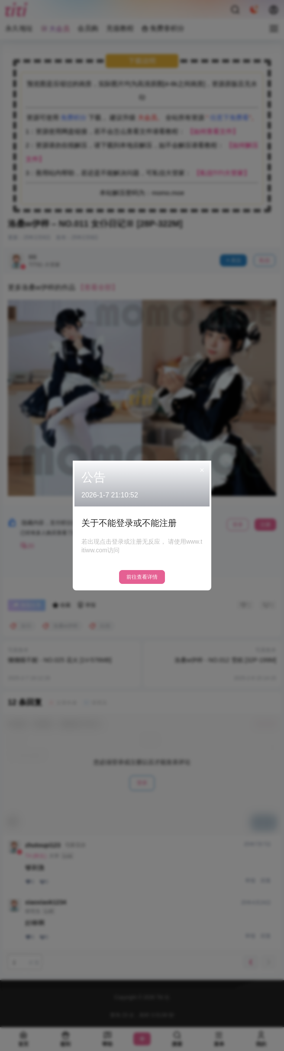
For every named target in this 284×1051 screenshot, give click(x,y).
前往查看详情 (142, 577)
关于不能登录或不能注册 (129, 523)
